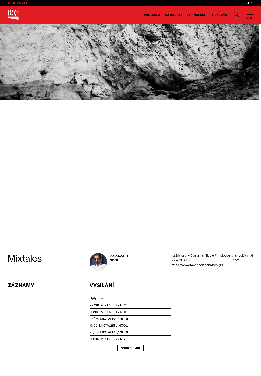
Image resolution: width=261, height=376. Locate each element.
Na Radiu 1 (173, 15)
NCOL (114, 260)
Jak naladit (197, 15)
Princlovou (217, 255)
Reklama (219, 15)
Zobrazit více (130, 348)
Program (152, 15)
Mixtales (109, 305)
